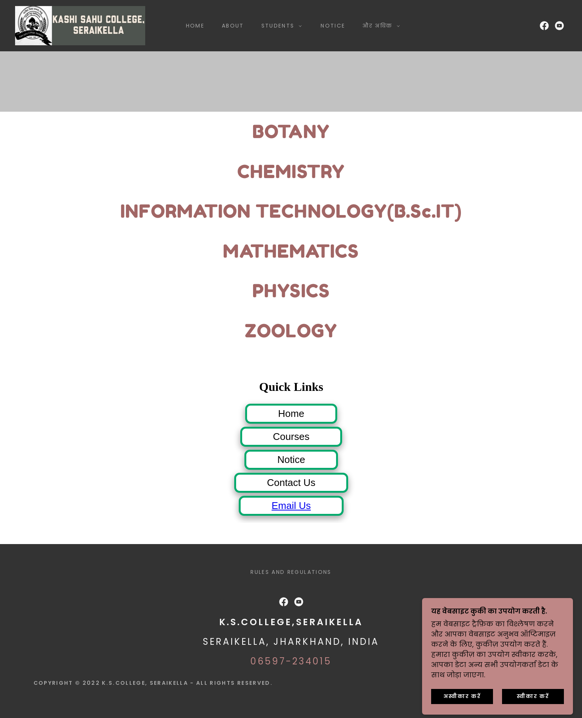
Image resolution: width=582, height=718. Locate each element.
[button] (280, 25)
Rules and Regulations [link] (290, 572)
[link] (80, 25)
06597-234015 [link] (291, 661)
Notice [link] (333, 25)
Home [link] (195, 25)
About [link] (233, 25)
